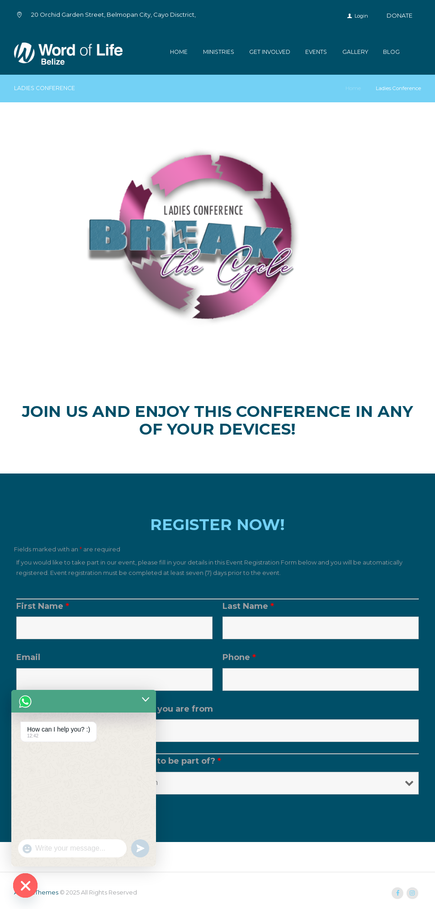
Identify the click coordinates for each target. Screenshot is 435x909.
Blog (391, 51)
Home (179, 51)
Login (361, 16)
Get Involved (269, 51)
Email (28, 657)
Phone (239, 657)
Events (316, 51)
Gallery (355, 51)
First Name (42, 606)
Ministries (218, 51)
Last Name (248, 606)
